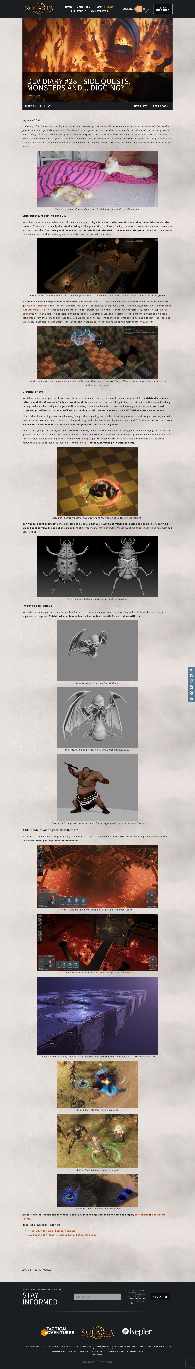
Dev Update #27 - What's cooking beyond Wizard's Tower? (63, 1234)
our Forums (141, 1214)
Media (99, 6)
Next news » (160, 106)
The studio (79, 11)
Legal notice (97, 1354)
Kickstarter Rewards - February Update (51, 1230)
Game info (84, 6)
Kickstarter (99, 11)
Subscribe (160, 1296)
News (110, 6)
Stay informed (162, 9)
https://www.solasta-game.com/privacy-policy (137, 1300)
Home (69, 6)
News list (140, 106)
